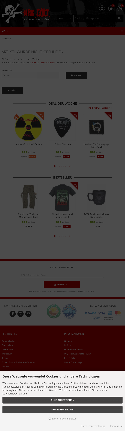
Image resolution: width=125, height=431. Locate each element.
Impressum (116, 426)
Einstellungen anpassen (63, 418)
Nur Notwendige (62, 409)
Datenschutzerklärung (93, 426)
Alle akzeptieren (62, 400)
